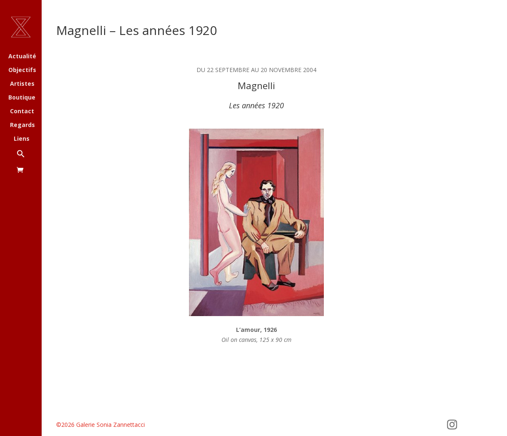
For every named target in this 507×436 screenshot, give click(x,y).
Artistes (22, 84)
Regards (22, 125)
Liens (22, 139)
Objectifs (22, 70)
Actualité (22, 56)
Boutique (21, 98)
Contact (22, 111)
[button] (29, 158)
